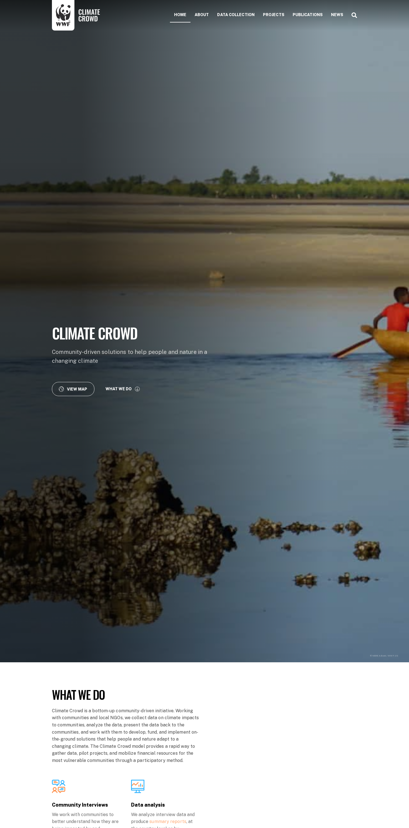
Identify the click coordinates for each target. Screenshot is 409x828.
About (202, 14)
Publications (308, 14)
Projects (273, 14)
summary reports (167, 821)
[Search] (352, 15)
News (337, 14)
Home (180, 14)
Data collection (236, 14)
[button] (73, 389)
